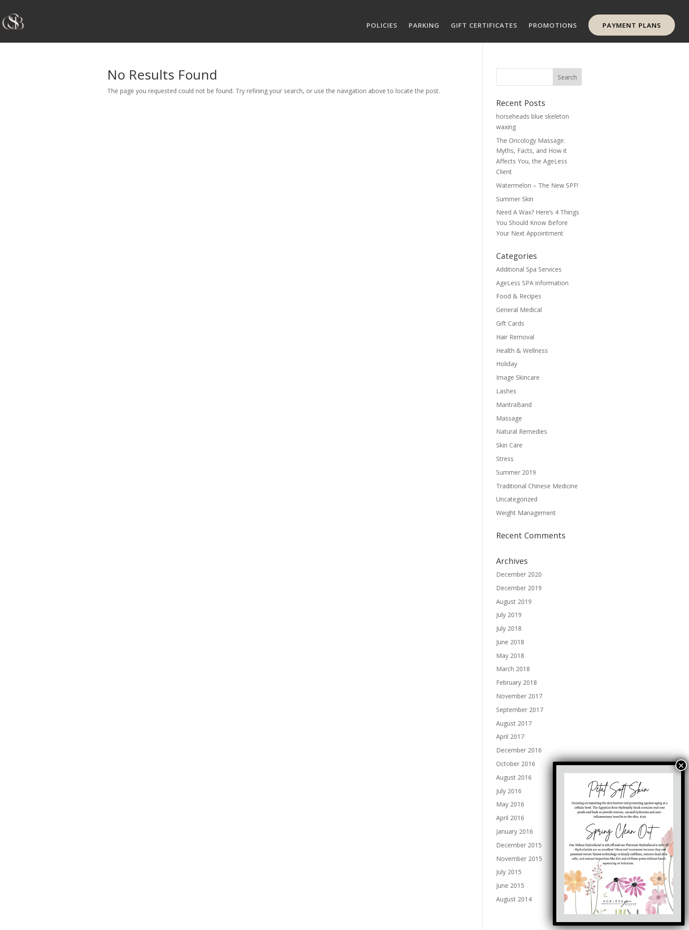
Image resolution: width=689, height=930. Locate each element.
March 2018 (513, 669)
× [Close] (681, 765)
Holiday (506, 364)
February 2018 (516, 682)
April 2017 (510, 736)
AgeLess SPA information (532, 283)
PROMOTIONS (553, 25)
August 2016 (514, 777)
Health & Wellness (522, 350)
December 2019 (519, 588)
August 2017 (514, 723)
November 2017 (519, 696)
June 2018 (510, 642)
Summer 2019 (516, 472)
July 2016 (509, 791)
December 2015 (519, 845)
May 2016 (510, 804)
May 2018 (510, 655)
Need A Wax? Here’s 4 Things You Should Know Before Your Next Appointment (537, 222)
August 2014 (514, 899)
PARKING (424, 25)
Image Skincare (518, 377)
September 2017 (519, 709)
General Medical (519, 309)
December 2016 (519, 750)
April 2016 (510, 818)
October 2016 (515, 763)
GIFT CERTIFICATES (484, 25)
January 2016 (514, 831)
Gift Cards (510, 323)
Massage (509, 418)
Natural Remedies (521, 431)
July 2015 (509, 872)
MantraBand (514, 404)
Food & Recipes (518, 296)
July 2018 (509, 628)
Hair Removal (515, 337)
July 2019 (509, 614)
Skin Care (509, 445)
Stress (505, 458)
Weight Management (526, 513)
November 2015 (519, 858)
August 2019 (514, 601)
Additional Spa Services (529, 269)
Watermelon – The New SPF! (537, 185)
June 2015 (510, 885)
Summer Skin (514, 199)
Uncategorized (516, 499)
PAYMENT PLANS (631, 25)
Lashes (506, 391)
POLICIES (381, 25)
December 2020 (519, 574)
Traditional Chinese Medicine (537, 486)
